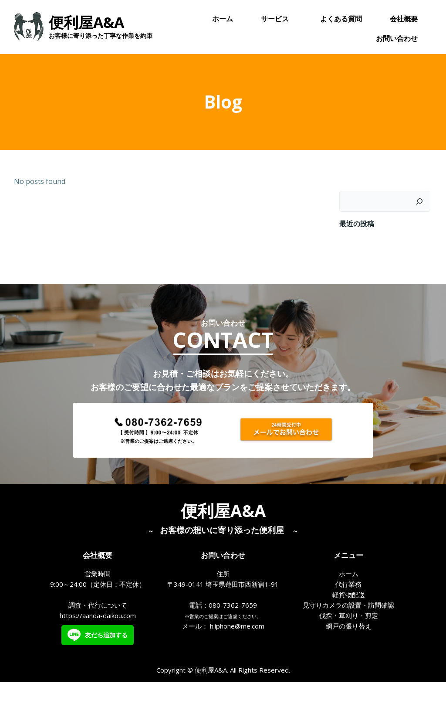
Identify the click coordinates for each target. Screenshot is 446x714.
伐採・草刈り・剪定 (348, 643)
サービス (277, 19)
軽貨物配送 (348, 622)
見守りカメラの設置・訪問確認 (348, 633)
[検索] (421, 217)
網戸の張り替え (349, 653)
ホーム (223, 19)
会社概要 (404, 19)
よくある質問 (341, 19)
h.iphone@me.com (237, 653)
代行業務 (348, 612)
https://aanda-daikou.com (98, 643)
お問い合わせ (397, 39)
